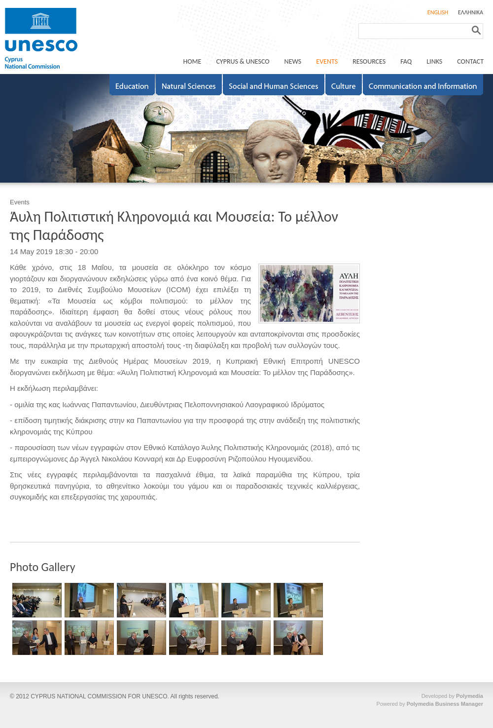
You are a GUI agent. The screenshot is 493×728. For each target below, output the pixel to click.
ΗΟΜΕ (192, 61)
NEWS (293, 61)
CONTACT (470, 61)
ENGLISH (437, 12)
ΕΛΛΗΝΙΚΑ (470, 12)
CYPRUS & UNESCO (242, 61)
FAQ (406, 61)
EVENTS (327, 61)
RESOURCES (369, 61)
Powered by (430, 704)
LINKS (434, 61)
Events (20, 202)
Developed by (452, 696)
